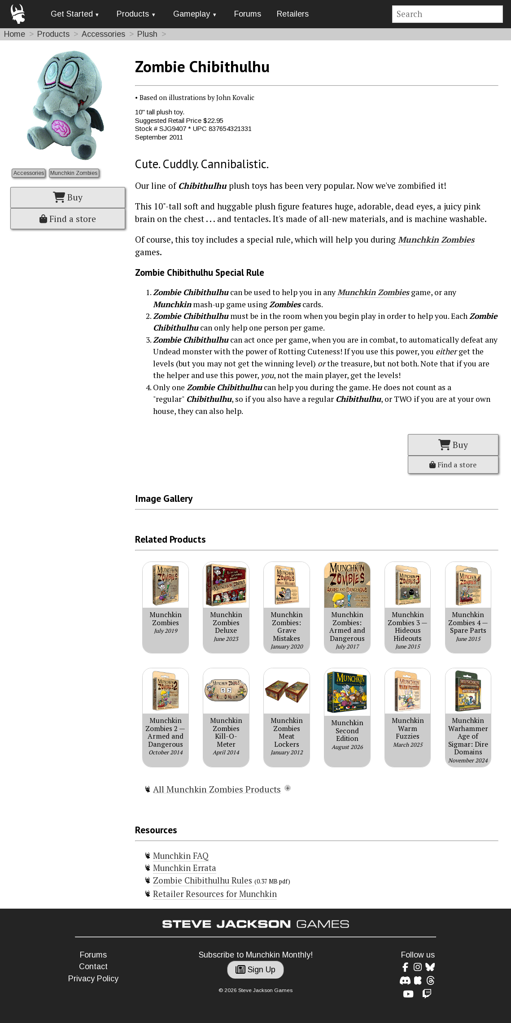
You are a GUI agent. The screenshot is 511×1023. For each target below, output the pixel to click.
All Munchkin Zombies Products (217, 789)
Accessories (103, 34)
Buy (68, 197)
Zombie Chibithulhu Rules (203, 880)
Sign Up (255, 969)
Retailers (293, 13)
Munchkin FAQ (181, 855)
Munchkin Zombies (73, 173)
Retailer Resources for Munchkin (215, 893)
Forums (247, 13)
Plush (147, 34)
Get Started (72, 13)
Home (14, 34)
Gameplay (191, 13)
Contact (93, 966)
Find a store (67, 219)
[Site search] (447, 14)
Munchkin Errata (184, 867)
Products (133, 13)
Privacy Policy (93, 978)
